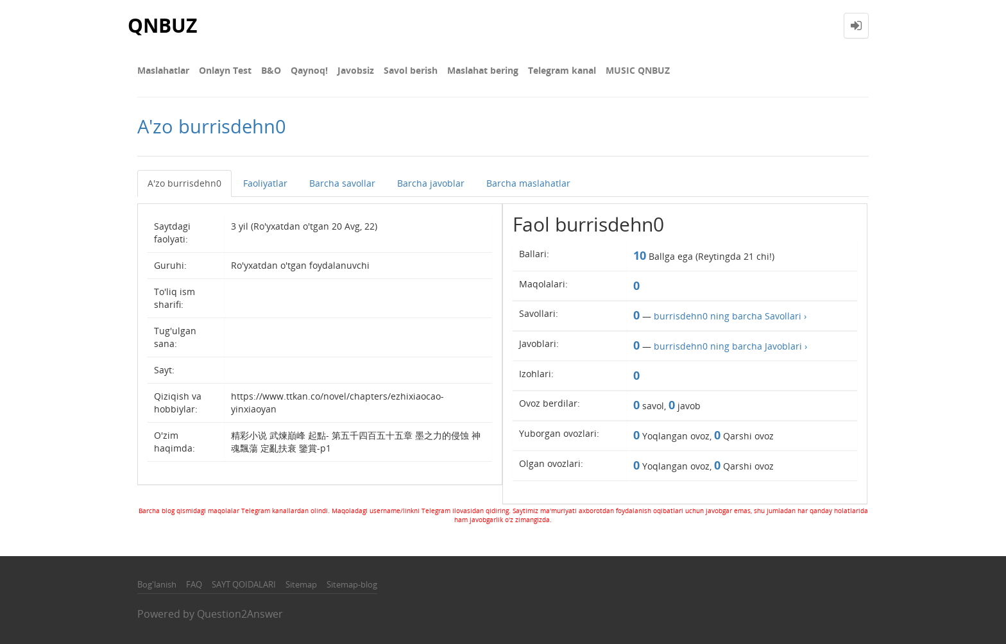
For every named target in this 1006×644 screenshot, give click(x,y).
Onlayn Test (225, 70)
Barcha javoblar (431, 183)
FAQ (194, 584)
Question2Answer (240, 614)
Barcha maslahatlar (528, 183)
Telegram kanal (562, 70)
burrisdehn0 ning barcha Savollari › (730, 316)
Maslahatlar (163, 70)
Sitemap (301, 584)
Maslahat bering (482, 70)
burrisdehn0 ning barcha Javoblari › (730, 346)
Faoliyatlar (265, 183)
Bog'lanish (156, 584)
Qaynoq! (309, 70)
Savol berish (411, 70)
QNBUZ (162, 25)
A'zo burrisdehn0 (184, 183)
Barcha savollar (342, 183)
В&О (271, 70)
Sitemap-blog (352, 584)
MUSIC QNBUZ (638, 70)
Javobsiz (355, 70)
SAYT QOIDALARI (244, 584)
